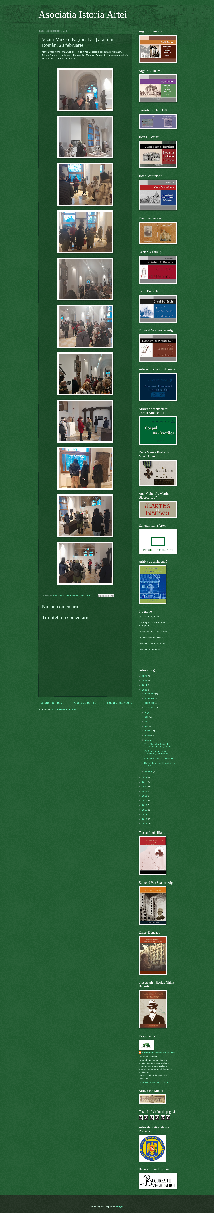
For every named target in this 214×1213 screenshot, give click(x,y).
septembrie (150, 707)
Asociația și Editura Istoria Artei (158, 1052)
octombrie (150, 703)
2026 (144, 676)
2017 (144, 800)
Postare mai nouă (50, 702)
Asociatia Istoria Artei (82, 14)
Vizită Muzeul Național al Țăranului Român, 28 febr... (158, 745)
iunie (147, 721)
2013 (144, 819)
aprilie (148, 730)
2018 (144, 796)
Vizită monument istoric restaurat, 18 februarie (156, 752)
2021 (144, 782)
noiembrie (150, 698)
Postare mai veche (119, 702)
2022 (144, 777)
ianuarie (149, 771)
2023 (144, 690)
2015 (144, 809)
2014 (144, 814)
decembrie (150, 693)
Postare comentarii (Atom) (64, 709)
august (148, 712)
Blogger (119, 1206)
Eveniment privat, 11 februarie (158, 758)
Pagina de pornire (84, 702)
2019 (144, 791)
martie (148, 735)
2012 (144, 823)
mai (147, 726)
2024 (144, 685)
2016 (144, 805)
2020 (144, 786)
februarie (149, 740)
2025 (144, 680)
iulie (147, 717)
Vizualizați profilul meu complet (153, 1082)
